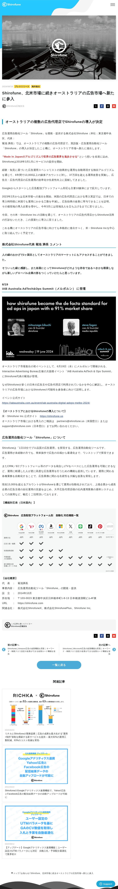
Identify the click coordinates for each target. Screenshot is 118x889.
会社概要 (83, 800)
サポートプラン (14, 795)
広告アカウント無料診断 (18, 808)
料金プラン (12, 824)
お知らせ (25, 749)
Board (82, 803)
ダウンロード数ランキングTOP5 (21, 851)
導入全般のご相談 (87, 822)
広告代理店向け (14, 791)
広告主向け (12, 788)
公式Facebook (50, 819)
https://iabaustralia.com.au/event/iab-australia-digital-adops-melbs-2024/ (46, 403)
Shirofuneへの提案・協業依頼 (92, 826)
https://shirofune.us (51, 416)
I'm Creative (13, 798)
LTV (10, 801)
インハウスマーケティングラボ (56, 800)
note (46, 807)
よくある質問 (13, 812)
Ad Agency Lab (50, 803)
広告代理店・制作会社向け (19, 839)
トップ (16, 749)
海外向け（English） (16, 805)
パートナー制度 (86, 788)
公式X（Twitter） (51, 822)
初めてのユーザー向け (17, 855)
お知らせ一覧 (49, 788)
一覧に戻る (59, 665)
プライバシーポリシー (89, 810)
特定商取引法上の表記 (89, 807)
